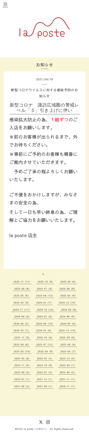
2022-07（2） (45, 372)
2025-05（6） (22, 295)
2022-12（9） (68, 358)
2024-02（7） (22, 330)
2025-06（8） (68, 288)
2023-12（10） (68, 330)
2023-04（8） (46, 351)
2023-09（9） (68, 337)
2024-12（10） (68, 302)
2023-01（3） (45, 358)
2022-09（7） (68, 365)
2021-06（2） (22, 386)
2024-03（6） (68, 323)
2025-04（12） (45, 295)
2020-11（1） (68, 386)
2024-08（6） (22, 316)
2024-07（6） (45, 316)
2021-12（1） (45, 379)
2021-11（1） (68, 379)
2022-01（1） (22, 379)
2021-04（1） (45, 386)
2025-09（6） (68, 281)
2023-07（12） (45, 344)
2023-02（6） (22, 358)
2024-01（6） (44, 330)
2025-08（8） (22, 288)
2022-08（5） (22, 372)
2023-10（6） (45, 337)
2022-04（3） (68, 372)
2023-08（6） (22, 344)
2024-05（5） (22, 323)
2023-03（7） (68, 351)
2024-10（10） (46, 309)
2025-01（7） (44, 302)
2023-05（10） (23, 351)
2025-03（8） (68, 295)
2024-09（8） (69, 309)
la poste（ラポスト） (36, 428)
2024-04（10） (45, 323)
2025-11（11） (23, 281)
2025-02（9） (22, 302)
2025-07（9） (45, 288)
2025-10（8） (46, 281)
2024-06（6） (68, 316)
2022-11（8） (22, 365)
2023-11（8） (22, 337)
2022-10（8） (45, 365)
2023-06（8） (68, 344)
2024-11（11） (22, 309)
